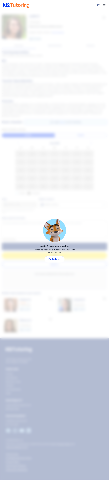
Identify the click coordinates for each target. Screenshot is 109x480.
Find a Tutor (54, 259)
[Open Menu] (104, 5)
